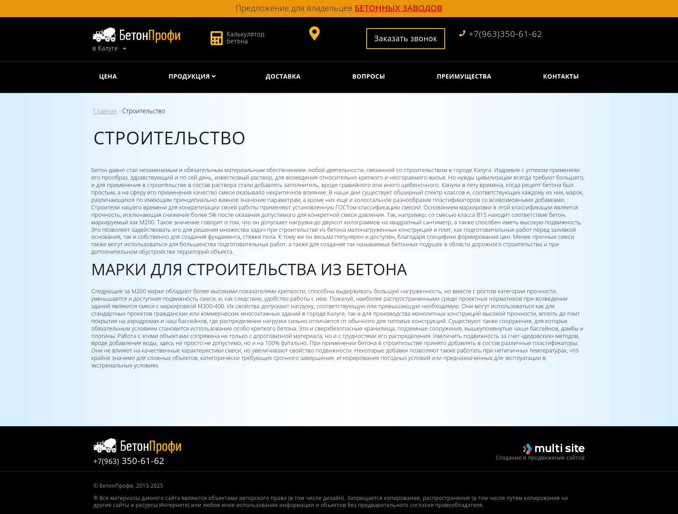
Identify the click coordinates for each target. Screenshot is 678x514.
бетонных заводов (398, 7)
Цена (108, 76)
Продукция (189, 76)
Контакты (561, 76)
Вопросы (368, 76)
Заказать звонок (405, 38)
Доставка (283, 76)
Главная (105, 111)
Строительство (143, 111)
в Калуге (106, 48)
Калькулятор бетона (246, 37)
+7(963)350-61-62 (500, 34)
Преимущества (464, 76)
